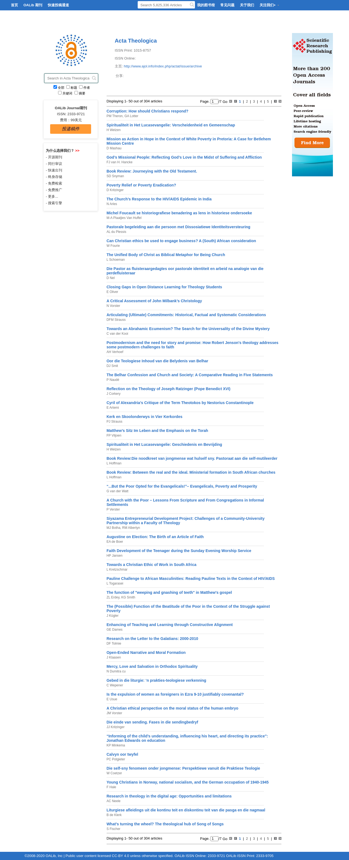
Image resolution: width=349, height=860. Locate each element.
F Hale (111, 787)
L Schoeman (116, 260)
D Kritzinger (115, 190)
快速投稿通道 (58, 5)
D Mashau (114, 148)
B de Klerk (114, 815)
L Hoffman (114, 463)
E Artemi (113, 408)
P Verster (113, 509)
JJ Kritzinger (116, 727)
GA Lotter (131, 116)
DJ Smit (112, 366)
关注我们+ (270, 5)
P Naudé (113, 380)
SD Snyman (115, 176)
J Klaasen (114, 657)
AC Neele (114, 801)
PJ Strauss (114, 421)
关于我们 (247, 5)
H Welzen (114, 130)
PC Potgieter (116, 759)
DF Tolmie (114, 643)
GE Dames (115, 629)
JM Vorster (114, 713)
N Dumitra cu (116, 671)
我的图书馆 (206, 5)
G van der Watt (117, 491)
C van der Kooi (117, 334)
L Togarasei (115, 583)
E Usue (112, 699)
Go (224, 101)
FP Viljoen (114, 435)
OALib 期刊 (32, 5)
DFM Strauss (116, 320)
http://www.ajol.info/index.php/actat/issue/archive (163, 66)
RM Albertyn (130, 528)
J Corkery (114, 394)
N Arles (112, 204)
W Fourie (113, 246)
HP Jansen (114, 555)
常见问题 (227, 5)
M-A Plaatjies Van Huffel (124, 218)
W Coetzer (114, 773)
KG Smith (127, 597)
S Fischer (114, 829)
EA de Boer (115, 542)
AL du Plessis (116, 232)
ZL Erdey (113, 597)
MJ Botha (114, 528)
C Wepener (115, 685)
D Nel (111, 278)
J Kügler (113, 616)
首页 (14, 5)
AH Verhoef (115, 352)
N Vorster (113, 306)
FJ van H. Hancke (120, 162)
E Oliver (112, 292)
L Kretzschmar (117, 569)
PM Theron (115, 116)
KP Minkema (116, 745)
